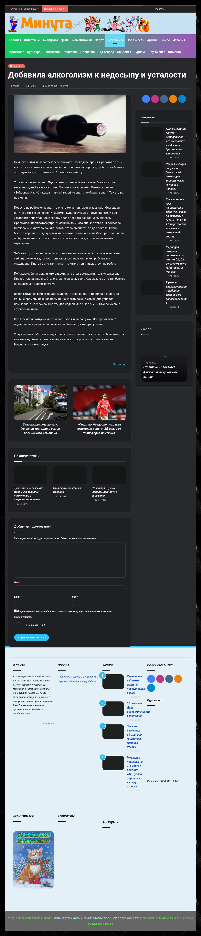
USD (163, 781)
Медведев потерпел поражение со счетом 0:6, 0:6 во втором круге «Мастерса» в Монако (176, 259)
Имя (17, 582)
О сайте (12, 917)
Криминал (16, 52)
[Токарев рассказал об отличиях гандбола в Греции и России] (113, 731)
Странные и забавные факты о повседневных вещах (162, 372)
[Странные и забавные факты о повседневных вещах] (113, 681)
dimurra (15, 86)
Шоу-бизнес (156, 52)
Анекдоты (50, 40)
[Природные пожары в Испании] (70, 475)
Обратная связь (41, 917)
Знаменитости (81, 40)
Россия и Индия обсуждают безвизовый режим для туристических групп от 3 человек (176, 176)
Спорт (99, 40)
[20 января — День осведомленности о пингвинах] (109, 475)
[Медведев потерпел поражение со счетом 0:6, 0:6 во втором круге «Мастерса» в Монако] (152, 252)
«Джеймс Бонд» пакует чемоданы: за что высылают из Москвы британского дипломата (176, 141)
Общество (70, 52)
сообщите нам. (21, 713)
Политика (87, 52)
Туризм (139, 52)
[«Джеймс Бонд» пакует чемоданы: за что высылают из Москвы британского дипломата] (152, 134)
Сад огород (106, 52)
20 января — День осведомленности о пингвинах (104, 492)
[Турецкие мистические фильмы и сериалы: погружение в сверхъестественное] (31, 475)
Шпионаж (175, 52)
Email (18, 596)
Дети (64, 40)
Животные (32, 40)
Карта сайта (25, 917)
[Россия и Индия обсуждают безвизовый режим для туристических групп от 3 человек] (152, 169)
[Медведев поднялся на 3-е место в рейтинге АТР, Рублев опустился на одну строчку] (113, 763)
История (179, 40)
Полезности (135, 40)
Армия (152, 40)
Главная (15, 40)
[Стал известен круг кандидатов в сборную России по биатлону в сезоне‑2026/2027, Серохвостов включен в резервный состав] (152, 204)
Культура (33, 52)
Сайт (75, 596)
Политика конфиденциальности (161, 917)
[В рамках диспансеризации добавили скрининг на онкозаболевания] (152, 287)
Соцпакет (124, 52)
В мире (165, 40)
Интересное (115, 40)
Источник (119, 364)
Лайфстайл (51, 52)
